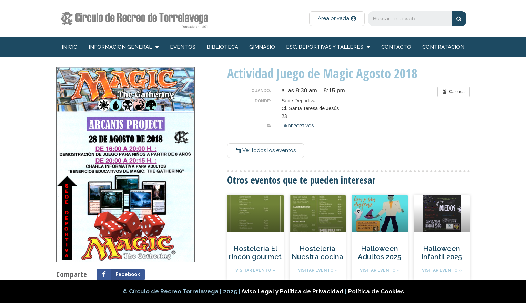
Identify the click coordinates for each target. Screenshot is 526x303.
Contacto (396, 47)
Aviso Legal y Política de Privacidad (293, 291)
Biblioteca (222, 47)
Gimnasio (262, 47)
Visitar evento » (255, 270)
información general (124, 47)
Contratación (443, 47)
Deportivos (299, 126)
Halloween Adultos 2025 (379, 252)
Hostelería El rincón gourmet (255, 252)
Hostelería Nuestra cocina (317, 252)
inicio (70, 47)
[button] (337, 18)
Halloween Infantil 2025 (441, 252)
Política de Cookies (376, 291)
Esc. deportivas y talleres (328, 47)
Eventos (182, 47)
